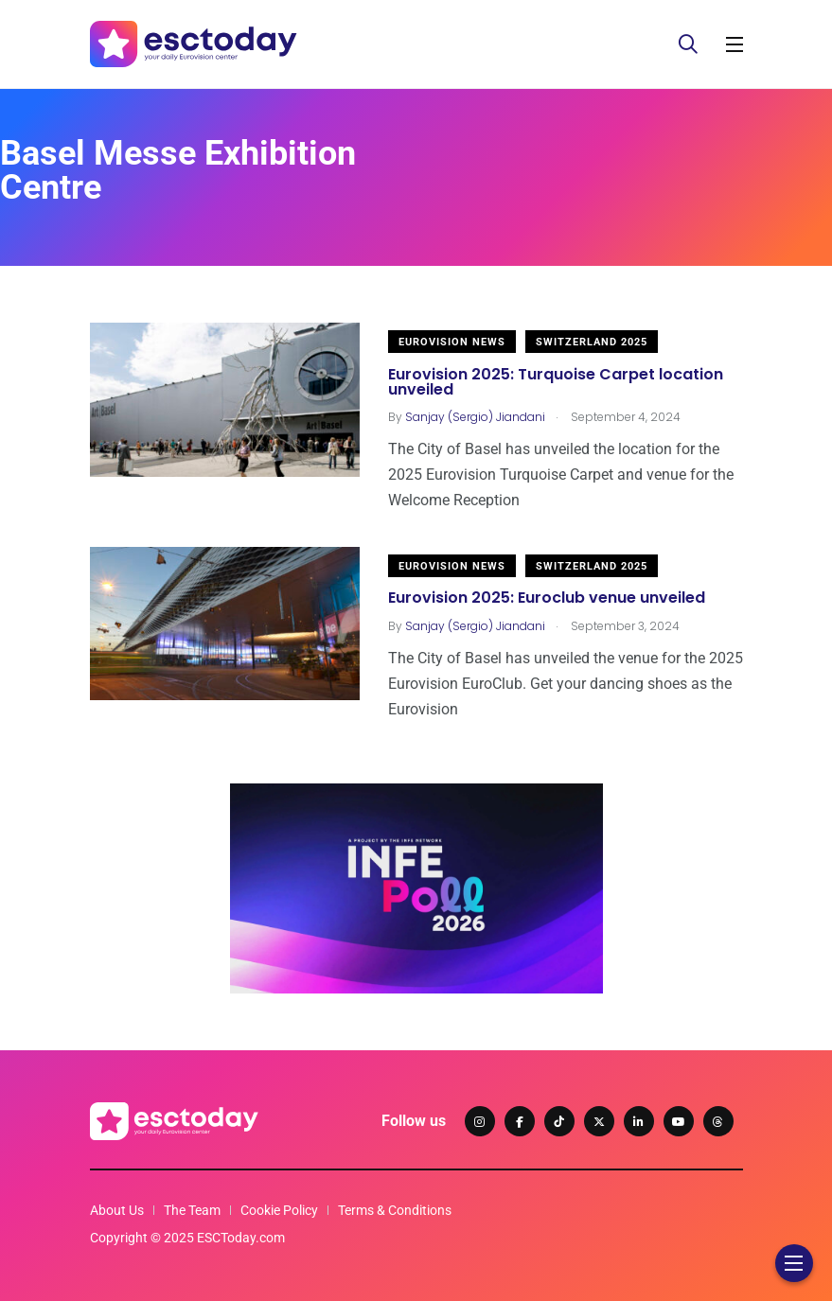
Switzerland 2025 (591, 342)
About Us (117, 1210)
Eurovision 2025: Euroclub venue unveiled (546, 598)
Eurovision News (451, 342)
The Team (192, 1210)
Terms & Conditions (394, 1210)
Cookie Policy (279, 1210)
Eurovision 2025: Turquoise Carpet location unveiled (555, 381)
